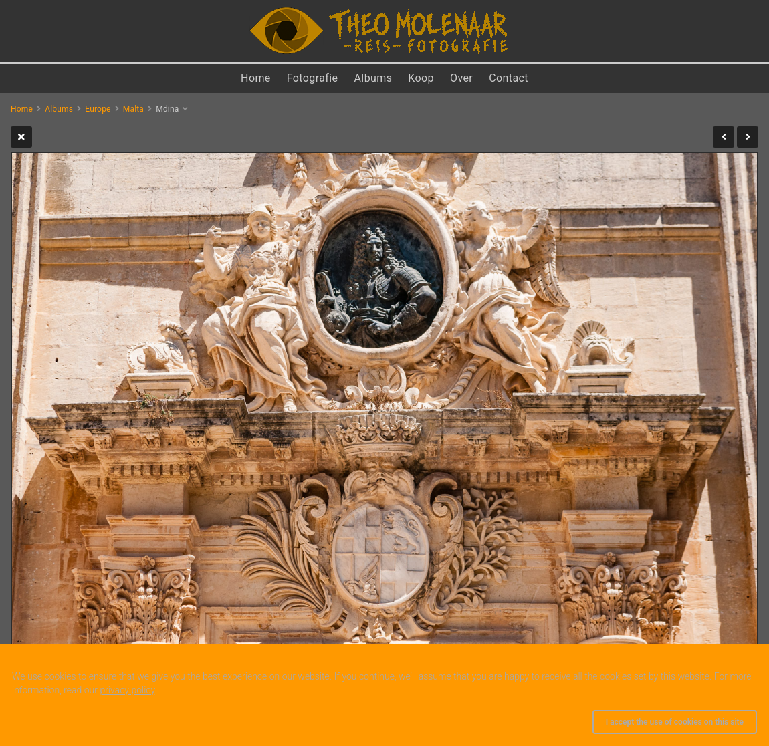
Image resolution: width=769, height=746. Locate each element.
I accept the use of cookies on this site (675, 722)
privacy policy (127, 690)
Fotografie (312, 78)
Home (256, 78)
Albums (373, 78)
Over (461, 78)
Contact (508, 78)
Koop (421, 78)
